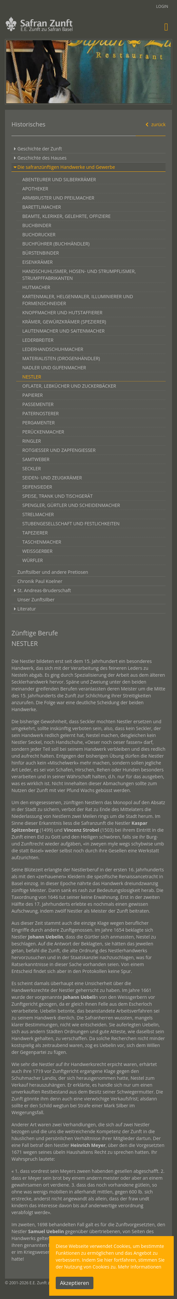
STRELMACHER (38, 514)
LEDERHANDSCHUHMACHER (52, 349)
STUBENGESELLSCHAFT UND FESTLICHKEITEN (71, 523)
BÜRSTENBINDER (40, 253)
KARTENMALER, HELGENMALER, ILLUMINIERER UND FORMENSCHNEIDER (77, 299)
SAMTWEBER (35, 459)
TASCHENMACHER (41, 542)
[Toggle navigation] (166, 26)
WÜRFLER (32, 560)
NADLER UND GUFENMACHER (54, 367)
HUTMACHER (36, 287)
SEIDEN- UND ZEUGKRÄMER (52, 478)
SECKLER (31, 468)
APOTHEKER (35, 188)
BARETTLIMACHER (41, 207)
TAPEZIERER (35, 533)
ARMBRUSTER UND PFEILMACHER (58, 198)
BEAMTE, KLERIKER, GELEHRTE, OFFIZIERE (66, 216)
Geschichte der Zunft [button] (39, 148)
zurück (155, 124)
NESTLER (31, 377)
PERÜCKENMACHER (43, 432)
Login (162, 6)
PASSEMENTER (37, 404)
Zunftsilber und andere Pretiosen (52, 572)
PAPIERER (32, 395)
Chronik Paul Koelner (39, 581)
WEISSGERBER (37, 551)
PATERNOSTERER (40, 413)
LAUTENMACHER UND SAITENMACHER (63, 331)
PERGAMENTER (38, 422)
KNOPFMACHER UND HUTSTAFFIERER (62, 312)
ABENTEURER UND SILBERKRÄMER (59, 179)
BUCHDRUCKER (38, 234)
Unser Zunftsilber (35, 599)
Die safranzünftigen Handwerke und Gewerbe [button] (66, 167)
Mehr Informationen (139, 1267)
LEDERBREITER (37, 340)
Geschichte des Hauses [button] (42, 158)
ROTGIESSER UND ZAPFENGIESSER (59, 450)
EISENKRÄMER (37, 262)
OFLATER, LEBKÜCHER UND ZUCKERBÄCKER (69, 386)
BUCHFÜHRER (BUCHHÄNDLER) (55, 244)
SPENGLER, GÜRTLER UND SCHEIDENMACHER (71, 505)
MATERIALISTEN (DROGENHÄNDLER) (61, 358)
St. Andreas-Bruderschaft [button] (44, 590)
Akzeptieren (74, 1283)
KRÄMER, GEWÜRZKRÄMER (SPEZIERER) (64, 322)
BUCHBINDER (36, 225)
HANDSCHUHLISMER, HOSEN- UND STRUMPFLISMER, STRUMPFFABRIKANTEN (79, 274)
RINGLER (31, 441)
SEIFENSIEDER (37, 487)
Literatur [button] (26, 609)
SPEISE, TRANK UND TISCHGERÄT (57, 496)
